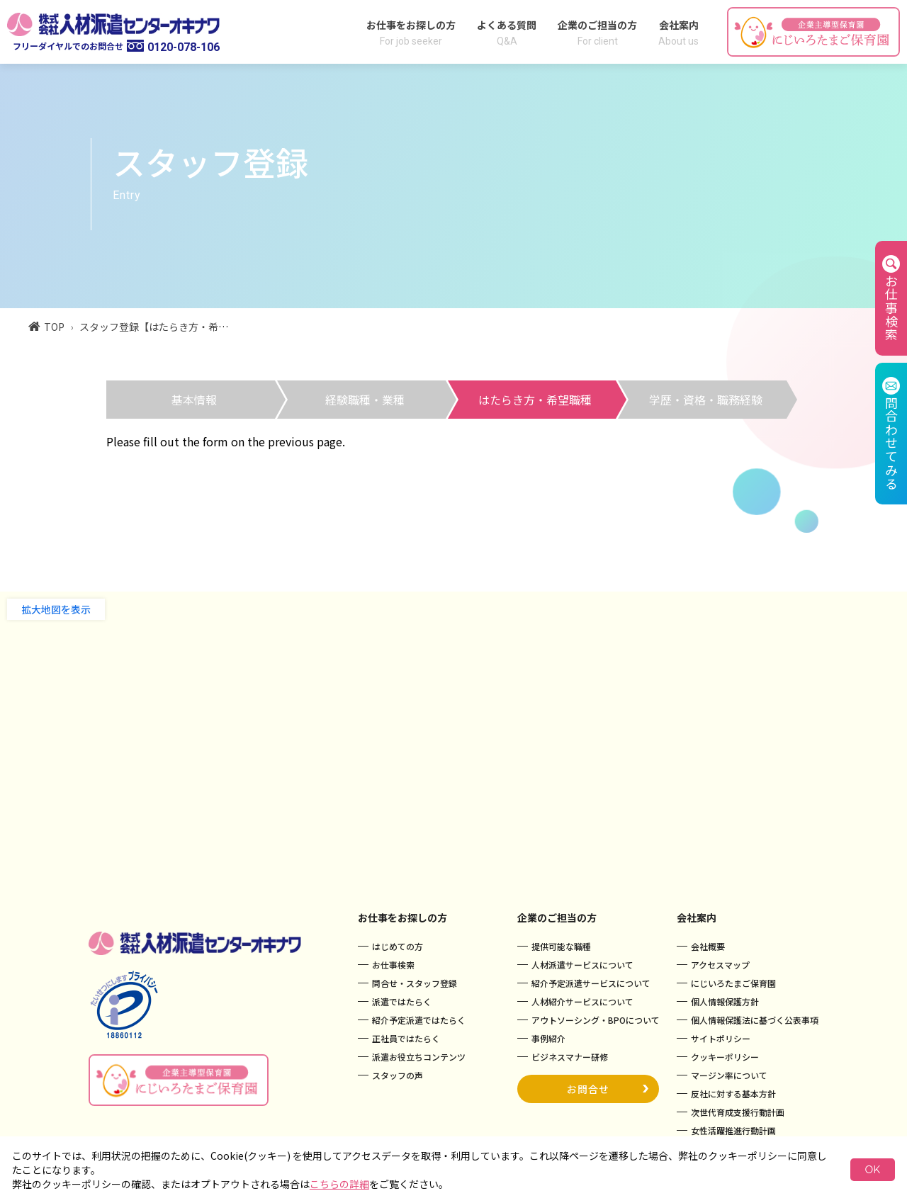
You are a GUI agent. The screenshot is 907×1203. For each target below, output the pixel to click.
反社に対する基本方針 (733, 1094)
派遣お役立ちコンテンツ (419, 1057)
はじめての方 (397, 946)
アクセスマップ (720, 965)
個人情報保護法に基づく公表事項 (754, 1020)
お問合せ (607, 1087)
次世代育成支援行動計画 (737, 1112)
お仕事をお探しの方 (411, 32)
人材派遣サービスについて (582, 965)
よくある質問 (506, 32)
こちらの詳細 (339, 1184)
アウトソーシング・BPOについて (595, 1020)
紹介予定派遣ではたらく (419, 1020)
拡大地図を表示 (56, 609)
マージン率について (729, 1075)
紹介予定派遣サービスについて (590, 983)
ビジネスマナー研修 (569, 1057)
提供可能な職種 (561, 946)
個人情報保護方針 (725, 1001)
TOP (46, 327)
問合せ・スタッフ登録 (414, 983)
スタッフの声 (397, 1075)
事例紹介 (548, 1038)
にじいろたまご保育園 (733, 983)
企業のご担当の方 (597, 32)
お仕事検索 (393, 965)
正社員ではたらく (406, 1038)
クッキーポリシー (725, 1057)
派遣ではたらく (402, 1001)
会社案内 (678, 32)
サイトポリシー (720, 1038)
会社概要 (708, 946)
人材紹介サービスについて (582, 1001)
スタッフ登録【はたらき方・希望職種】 (168, 327)
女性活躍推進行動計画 (733, 1130)
